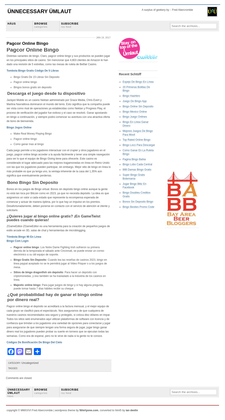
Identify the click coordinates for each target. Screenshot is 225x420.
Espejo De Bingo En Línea (138, 81)
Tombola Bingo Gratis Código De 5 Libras (33, 70)
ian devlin (132, 410)
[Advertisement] (182, 103)
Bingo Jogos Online (19, 127)
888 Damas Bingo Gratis (137, 169)
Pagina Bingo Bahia (134, 159)
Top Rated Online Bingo (137, 139)
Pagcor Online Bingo (27, 43)
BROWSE (40, 25)
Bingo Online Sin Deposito (138, 106)
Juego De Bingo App (135, 101)
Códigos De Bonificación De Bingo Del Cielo (34, 342)
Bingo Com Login (18, 240)
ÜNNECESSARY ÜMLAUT (18, 392)
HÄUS (11, 23)
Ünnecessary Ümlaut (39, 11)
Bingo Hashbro (131, 95)
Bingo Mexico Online (135, 111)
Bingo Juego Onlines (135, 116)
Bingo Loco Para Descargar (139, 145)
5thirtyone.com (88, 410)
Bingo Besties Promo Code (138, 206)
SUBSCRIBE (70, 25)
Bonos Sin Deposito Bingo (138, 201)
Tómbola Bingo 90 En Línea (24, 236)
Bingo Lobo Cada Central (137, 164)
